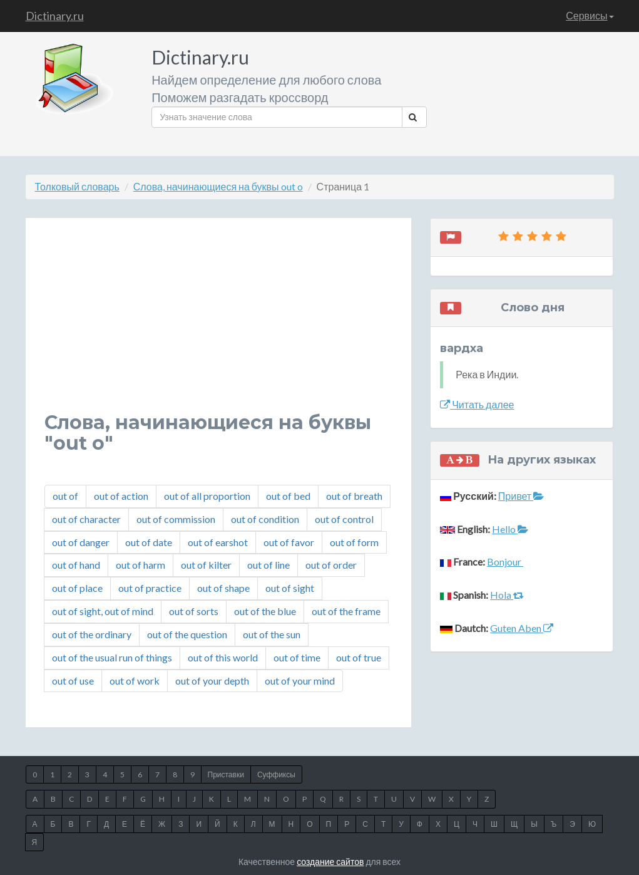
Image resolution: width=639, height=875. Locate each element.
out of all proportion (207, 496)
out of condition (265, 519)
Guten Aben (521, 628)
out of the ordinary (91, 634)
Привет (521, 496)
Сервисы (589, 15)
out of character (86, 519)
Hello (510, 529)
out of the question (187, 634)
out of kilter (206, 565)
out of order (331, 565)
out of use (73, 680)
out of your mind (300, 680)
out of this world (223, 657)
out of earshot (218, 542)
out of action (121, 496)
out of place (77, 588)
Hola (507, 595)
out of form (354, 542)
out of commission (175, 519)
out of (65, 496)
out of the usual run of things (112, 657)
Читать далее (477, 404)
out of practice (149, 588)
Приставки (226, 774)
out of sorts (193, 611)
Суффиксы (276, 774)
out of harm (140, 565)
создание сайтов (330, 861)
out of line (268, 565)
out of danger (81, 542)
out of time (296, 657)
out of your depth (212, 680)
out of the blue (265, 611)
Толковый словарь (77, 186)
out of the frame (346, 611)
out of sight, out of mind (102, 611)
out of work (135, 680)
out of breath (354, 496)
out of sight (289, 588)
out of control (344, 519)
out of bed (288, 496)
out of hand (76, 565)
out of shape (223, 588)
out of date (148, 542)
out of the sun (271, 634)
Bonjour (505, 561)
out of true (358, 657)
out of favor (288, 542)
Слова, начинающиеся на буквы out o (218, 186)
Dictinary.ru (55, 16)
